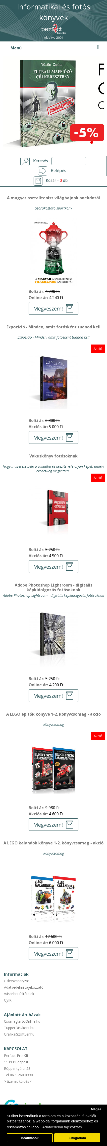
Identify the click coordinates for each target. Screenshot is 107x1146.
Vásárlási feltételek (19, 993)
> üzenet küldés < (18, 1081)
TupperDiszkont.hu (19, 1027)
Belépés (58, 170)
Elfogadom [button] (77, 1138)
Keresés (40, 160)
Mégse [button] (96, 1109)
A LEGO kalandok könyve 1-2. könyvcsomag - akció (53, 843)
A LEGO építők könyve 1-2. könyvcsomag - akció (53, 714)
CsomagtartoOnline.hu (22, 1021)
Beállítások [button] (30, 1138)
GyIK (7, 1000)
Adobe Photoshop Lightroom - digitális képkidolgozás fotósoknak (53, 587)
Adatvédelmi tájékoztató (24, 987)
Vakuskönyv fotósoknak (53, 456)
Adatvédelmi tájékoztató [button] (62, 1127)
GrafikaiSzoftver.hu (19, 1034)
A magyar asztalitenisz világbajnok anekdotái (53, 198)
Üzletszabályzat (16, 980)
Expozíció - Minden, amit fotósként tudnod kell (53, 327)
